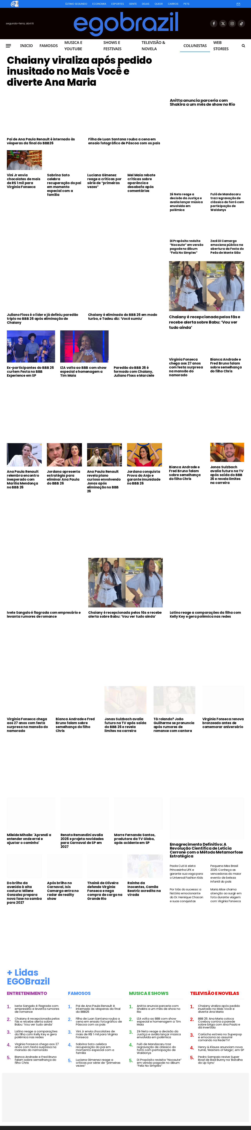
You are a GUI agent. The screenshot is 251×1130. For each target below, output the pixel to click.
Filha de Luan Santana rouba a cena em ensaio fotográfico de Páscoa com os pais (124, 141)
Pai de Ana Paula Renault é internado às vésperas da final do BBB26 (41, 141)
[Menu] (8, 45)
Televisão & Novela (153, 45)
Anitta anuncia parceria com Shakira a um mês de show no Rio (202, 102)
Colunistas (194, 45)
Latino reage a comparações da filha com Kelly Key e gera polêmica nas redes (205, 614)
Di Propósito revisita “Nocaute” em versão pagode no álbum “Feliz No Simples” (186, 247)
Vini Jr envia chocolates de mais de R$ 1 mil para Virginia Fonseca (23, 181)
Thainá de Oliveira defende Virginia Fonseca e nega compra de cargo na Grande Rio (104, 891)
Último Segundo (76, 4)
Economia (99, 4)
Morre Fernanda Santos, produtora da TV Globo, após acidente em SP (135, 839)
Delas (145, 4)
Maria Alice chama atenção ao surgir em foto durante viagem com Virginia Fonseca (225, 895)
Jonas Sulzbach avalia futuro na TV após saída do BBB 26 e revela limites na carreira (226, 475)
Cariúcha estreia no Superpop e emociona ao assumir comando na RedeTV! (220, 1037)
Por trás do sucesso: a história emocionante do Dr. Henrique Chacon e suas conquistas (186, 895)
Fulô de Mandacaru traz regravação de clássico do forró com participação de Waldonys (227, 202)
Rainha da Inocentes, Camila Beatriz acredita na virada (144, 889)
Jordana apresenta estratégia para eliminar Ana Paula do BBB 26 (63, 477)
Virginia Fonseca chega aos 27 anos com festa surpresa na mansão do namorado (186, 367)
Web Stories (220, 45)
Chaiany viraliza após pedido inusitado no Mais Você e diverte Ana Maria (79, 71)
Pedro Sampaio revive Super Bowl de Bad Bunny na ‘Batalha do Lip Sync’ (220, 1059)
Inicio (26, 45)
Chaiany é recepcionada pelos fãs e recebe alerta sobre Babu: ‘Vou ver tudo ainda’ (204, 322)
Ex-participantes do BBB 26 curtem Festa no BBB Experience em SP (30, 371)
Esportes (117, 4)
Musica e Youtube (73, 45)
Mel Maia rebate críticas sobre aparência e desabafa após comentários (141, 183)
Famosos (48, 45)
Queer (159, 4)
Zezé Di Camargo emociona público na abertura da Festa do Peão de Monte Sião (227, 247)
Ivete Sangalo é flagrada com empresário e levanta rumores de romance (44, 614)
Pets (186, 4)
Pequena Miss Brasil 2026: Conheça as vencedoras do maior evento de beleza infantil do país (225, 874)
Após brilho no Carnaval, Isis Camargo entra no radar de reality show (63, 891)
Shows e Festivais (112, 45)
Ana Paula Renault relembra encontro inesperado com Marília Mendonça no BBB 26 (23, 479)
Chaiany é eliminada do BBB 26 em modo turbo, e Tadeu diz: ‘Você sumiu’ (122, 317)
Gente (133, 4)
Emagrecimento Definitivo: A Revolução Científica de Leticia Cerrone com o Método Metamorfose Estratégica (206, 850)
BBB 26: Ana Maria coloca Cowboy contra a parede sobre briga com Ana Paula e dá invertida (219, 1023)
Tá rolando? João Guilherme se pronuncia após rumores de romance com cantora (174, 725)
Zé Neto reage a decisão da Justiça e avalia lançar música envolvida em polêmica (186, 202)
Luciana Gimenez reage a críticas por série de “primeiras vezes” (104, 181)
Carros (173, 4)
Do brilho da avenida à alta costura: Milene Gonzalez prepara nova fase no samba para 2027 (24, 893)
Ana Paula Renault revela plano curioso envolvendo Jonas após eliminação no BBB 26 (104, 481)
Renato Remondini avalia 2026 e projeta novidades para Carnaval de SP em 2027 (82, 841)
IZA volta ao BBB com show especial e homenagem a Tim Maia (83, 371)
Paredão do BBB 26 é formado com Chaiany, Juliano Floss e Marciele (134, 371)
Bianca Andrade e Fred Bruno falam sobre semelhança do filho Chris (226, 365)
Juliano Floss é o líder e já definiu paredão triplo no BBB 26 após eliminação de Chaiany (42, 319)
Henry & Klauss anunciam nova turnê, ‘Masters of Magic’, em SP (221, 1048)
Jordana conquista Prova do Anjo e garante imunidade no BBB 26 (143, 477)
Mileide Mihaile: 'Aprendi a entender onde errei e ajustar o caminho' (29, 839)
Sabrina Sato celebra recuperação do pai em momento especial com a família (64, 185)
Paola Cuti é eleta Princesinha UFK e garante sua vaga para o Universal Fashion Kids (186, 872)
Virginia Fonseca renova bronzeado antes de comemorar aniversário (223, 723)
